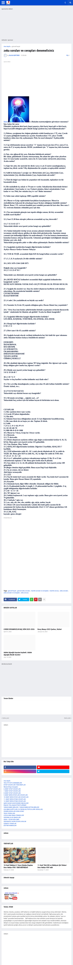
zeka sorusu (25, 592)
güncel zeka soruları (23, 591)
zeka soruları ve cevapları (12, 592)
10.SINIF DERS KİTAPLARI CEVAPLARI (16, 797)
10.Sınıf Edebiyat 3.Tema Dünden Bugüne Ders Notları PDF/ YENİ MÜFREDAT (18, 866)
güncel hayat (16, 46)
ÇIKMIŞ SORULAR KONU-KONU (14, 811)
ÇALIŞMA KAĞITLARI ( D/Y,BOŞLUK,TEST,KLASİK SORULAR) (23, 809)
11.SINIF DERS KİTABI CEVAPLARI (15, 799)
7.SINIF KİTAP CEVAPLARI (12, 791)
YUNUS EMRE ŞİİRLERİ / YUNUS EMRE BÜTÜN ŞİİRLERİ (21, 807)
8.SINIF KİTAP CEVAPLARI (12, 793)
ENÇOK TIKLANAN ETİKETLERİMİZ (15, 805)
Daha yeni (6, 718)
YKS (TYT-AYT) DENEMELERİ (13, 783)
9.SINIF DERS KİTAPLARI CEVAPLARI (16, 795)
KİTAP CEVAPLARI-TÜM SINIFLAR (15, 785)
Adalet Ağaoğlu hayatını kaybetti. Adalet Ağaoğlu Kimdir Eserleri (18, 653)
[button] (3, 2)
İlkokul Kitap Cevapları (11, 787)
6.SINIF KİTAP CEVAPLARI (12, 789)
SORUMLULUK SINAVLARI (12, 817)
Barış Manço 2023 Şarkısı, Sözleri (50, 629)
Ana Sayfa (7, 46)
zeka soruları (64, 591)
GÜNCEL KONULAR (10, 823)
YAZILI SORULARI (9, 813)
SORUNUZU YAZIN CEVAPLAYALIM (15, 821)
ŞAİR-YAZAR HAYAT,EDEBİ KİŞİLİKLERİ (16, 803)
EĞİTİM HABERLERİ (10, 825)
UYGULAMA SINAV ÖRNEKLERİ (14, 815)
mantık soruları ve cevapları (40, 591)
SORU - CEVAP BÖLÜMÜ (11, 819)
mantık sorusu (54, 591)
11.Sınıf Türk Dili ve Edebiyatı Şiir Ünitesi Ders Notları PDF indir (52, 866)
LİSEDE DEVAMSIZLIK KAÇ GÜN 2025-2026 (19, 629)
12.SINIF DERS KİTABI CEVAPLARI (15, 801)
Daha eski (67, 718)
